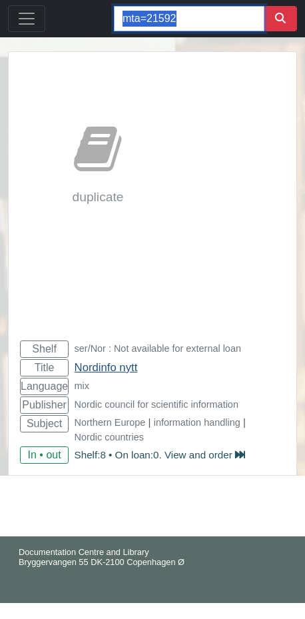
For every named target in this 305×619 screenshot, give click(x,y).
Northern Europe (110, 422)
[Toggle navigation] (26, 18)
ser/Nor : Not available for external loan (158, 348)
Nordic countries (109, 437)
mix (82, 385)
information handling (197, 422)
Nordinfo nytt (106, 367)
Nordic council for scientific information (156, 404)
